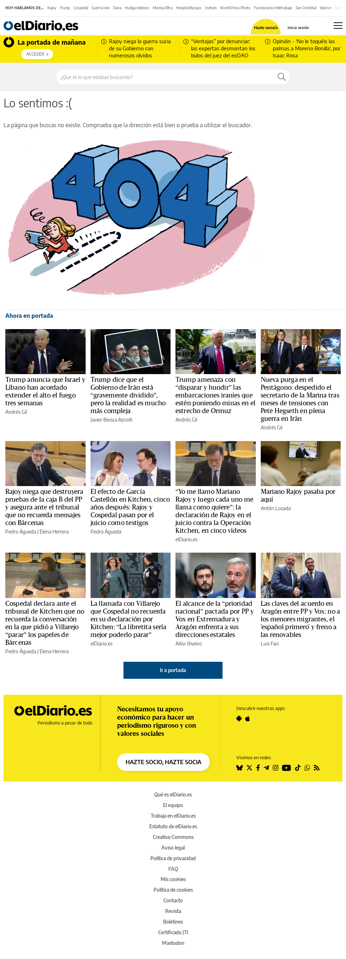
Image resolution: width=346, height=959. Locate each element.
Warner (326, 8)
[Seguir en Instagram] (275, 768)
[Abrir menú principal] (338, 25)
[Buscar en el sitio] (165, 76)
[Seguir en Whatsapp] (307, 768)
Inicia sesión (298, 27)
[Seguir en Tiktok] (298, 768)
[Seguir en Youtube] (286, 768)
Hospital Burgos (189, 8)
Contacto (173, 900)
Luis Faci (270, 644)
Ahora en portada (29, 315)
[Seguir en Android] (239, 718)
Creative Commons (173, 837)
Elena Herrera (54, 532)
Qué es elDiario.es (173, 794)
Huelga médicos (137, 8)
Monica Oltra (163, 8)
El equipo (173, 805)
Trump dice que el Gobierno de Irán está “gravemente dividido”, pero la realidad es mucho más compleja (128, 395)
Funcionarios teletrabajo (273, 8)
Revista (173, 911)
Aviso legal (173, 848)
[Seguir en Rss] (316, 768)
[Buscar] (281, 76)
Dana (117, 8)
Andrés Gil (16, 412)
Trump (65, 8)
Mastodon (173, 943)
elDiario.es (186, 539)
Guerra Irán (101, 8)
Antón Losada (276, 508)
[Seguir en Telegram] (266, 768)
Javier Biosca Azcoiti (111, 420)
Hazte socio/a (266, 27)
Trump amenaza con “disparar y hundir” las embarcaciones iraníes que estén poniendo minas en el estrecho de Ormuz (215, 395)
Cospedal (81, 8)
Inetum (211, 8)
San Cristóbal (306, 8)
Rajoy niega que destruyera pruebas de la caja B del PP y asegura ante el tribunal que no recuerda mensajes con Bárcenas (44, 507)
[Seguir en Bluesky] (239, 768)
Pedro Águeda (20, 532)
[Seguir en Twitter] (249, 768)
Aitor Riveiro (188, 644)
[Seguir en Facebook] (258, 768)
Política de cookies (173, 890)
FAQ (173, 869)
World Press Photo (235, 8)
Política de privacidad (173, 858)
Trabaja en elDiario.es (173, 816)
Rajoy (51, 8)
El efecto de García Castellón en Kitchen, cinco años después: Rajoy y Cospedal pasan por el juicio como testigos (130, 507)
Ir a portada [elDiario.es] (173, 670)
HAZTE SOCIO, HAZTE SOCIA (163, 762)
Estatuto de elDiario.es (173, 826)
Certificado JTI (173, 932)
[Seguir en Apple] (247, 718)
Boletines (173, 922)
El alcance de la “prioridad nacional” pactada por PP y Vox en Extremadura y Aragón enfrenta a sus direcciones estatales (214, 619)
